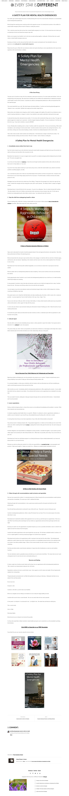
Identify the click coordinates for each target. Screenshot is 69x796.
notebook (17, 324)
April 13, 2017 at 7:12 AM (25, 731)
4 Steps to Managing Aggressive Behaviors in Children (35, 246)
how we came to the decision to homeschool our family (41, 761)
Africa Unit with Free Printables (41, 791)
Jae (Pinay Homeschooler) (15, 731)
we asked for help (45, 444)
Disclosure (30, 770)
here (24, 761)
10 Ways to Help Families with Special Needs (34, 489)
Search (39, 770)
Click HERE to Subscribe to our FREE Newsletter (34, 627)
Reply (11, 734)
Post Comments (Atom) (18, 754)
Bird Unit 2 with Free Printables (41, 786)
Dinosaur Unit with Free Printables (42, 780)
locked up (24, 161)
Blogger (45, 776)
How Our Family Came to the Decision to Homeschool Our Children (47, 783)
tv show (27, 424)
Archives (35, 770)
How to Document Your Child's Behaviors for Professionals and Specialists (34, 373)
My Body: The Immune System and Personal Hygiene (45, 788)
